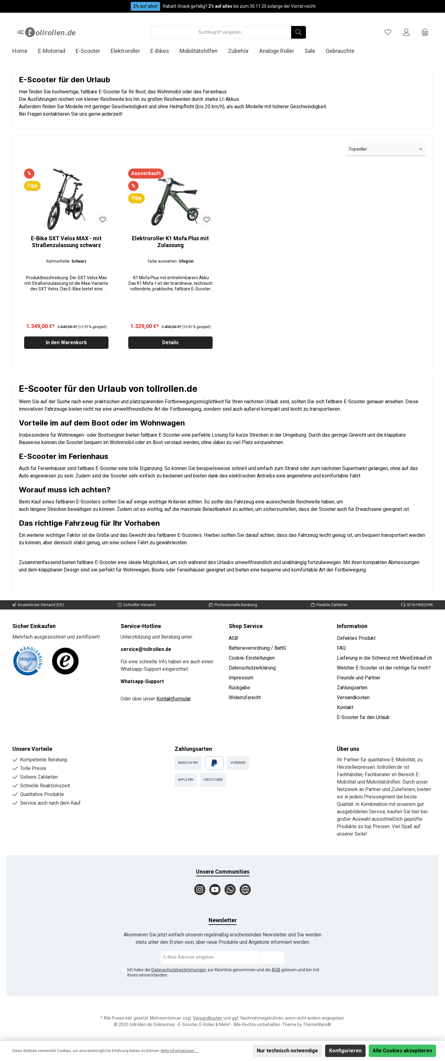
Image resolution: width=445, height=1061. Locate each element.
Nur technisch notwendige (287, 1051)
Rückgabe (239, 688)
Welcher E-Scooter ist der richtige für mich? (384, 668)
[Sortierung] (386, 149)
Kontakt (345, 707)
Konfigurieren (345, 1051)
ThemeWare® (317, 1024)
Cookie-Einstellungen (252, 658)
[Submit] (272, 957)
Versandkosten (353, 697)
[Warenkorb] (425, 32)
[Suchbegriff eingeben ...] (221, 32)
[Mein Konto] (406, 32)
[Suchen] (298, 32)
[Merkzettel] (388, 32)
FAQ (341, 648)
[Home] (25, 51)
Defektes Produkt (356, 638)
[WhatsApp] (230, 889)
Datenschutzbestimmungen (178, 969)
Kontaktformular (173, 699)
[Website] (245, 889)
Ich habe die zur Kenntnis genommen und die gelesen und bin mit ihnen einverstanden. (223, 972)
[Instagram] (200, 889)
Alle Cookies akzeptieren (402, 1051)
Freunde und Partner (358, 678)
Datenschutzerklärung (252, 668)
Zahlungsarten (352, 688)
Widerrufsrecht (245, 697)
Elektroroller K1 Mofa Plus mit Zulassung (170, 241)
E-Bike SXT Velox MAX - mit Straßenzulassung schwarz (66, 241)
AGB (233, 638)
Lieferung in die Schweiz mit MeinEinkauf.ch (384, 658)
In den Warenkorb (66, 344)
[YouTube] (215, 889)
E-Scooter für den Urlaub (363, 717)
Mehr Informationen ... (179, 1051)
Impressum (241, 678)
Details (170, 344)
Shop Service (246, 626)
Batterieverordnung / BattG (257, 648)
